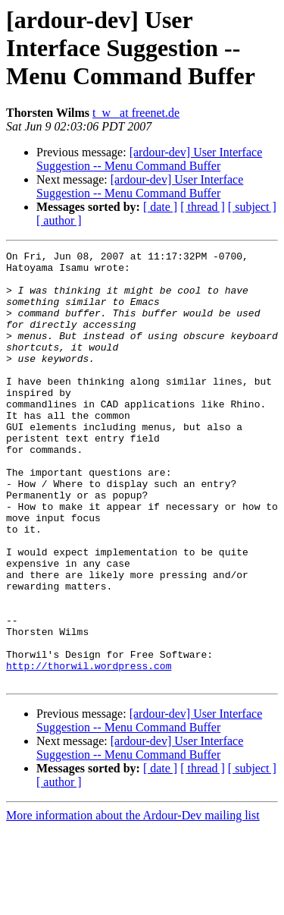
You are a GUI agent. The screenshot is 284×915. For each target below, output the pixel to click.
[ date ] (160, 206)
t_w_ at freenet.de (135, 112)
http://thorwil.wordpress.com (88, 749)
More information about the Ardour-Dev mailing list (133, 901)
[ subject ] (252, 206)
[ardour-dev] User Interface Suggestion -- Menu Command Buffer (149, 159)
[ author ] (59, 220)
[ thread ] (202, 206)
